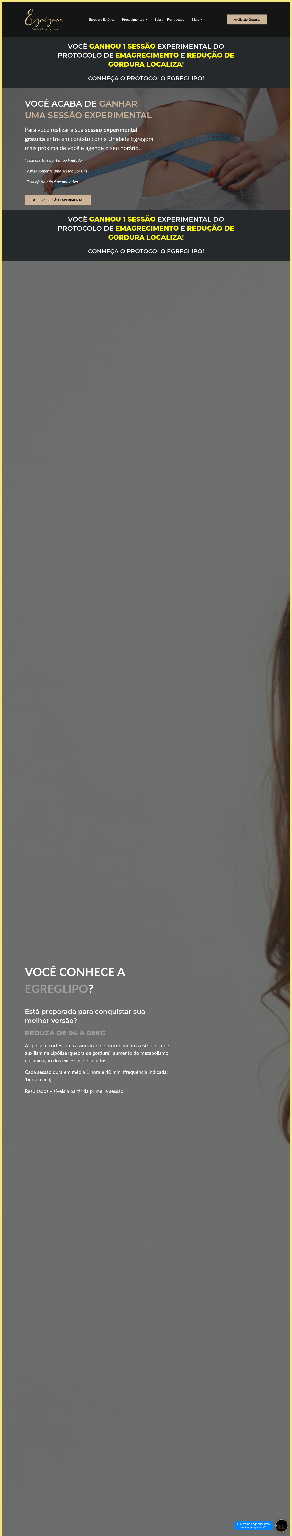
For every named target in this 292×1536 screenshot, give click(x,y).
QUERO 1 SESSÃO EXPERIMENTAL (57, 200)
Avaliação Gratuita (247, 19)
